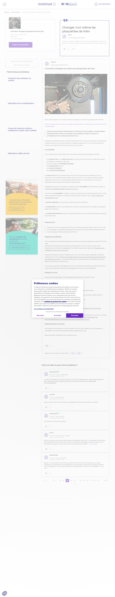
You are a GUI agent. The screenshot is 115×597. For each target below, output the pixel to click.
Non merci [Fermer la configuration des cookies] (40, 315)
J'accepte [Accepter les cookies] (74, 315)
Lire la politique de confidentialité (44, 309)
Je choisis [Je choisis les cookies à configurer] (57, 315)
